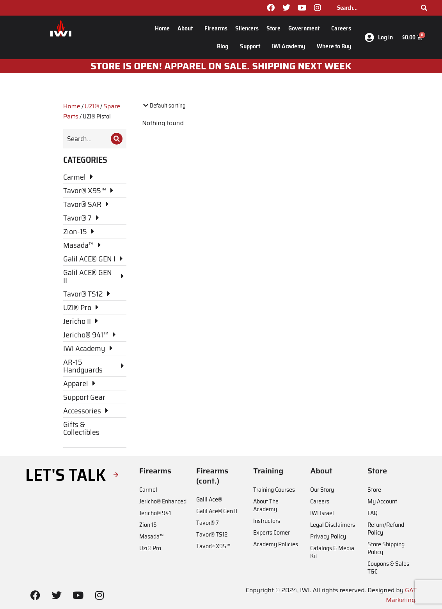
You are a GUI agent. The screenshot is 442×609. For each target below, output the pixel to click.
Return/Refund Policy (385, 528)
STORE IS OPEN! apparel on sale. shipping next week (221, 66)
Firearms (215, 28)
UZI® (92, 106)
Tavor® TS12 (211, 534)
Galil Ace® (209, 499)
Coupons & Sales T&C (388, 567)
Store (273, 28)
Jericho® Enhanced (162, 501)
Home (162, 28)
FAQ (372, 513)
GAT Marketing (401, 595)
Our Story (322, 489)
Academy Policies (275, 544)
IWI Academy (290, 46)
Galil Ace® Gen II (216, 511)
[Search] (424, 8)
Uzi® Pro (150, 548)
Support (252, 46)
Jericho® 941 (155, 513)
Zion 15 (148, 525)
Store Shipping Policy (386, 548)
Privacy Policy (328, 536)
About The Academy (266, 505)
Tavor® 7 (207, 523)
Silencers (247, 28)
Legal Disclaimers (332, 525)
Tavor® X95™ (213, 546)
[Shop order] (175, 105)
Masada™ (151, 536)
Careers (341, 28)
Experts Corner (271, 532)
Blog (224, 46)
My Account (382, 501)
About (187, 28)
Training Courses (274, 489)
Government (305, 28)
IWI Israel (322, 513)
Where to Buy (334, 46)
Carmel (148, 489)
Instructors (266, 521)
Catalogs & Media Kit (332, 552)
